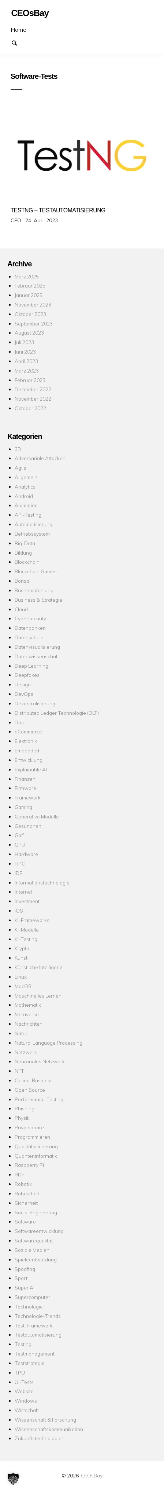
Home (18, 29)
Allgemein (26, 477)
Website (24, 1391)
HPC (20, 863)
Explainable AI (31, 769)
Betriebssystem (32, 534)
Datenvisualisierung (37, 647)
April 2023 (26, 361)
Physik (22, 1118)
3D (18, 449)
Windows (26, 1400)
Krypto (22, 948)
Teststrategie (30, 1363)
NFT (19, 1071)
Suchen (17, 42)
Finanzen (25, 779)
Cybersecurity (30, 618)
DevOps (24, 694)
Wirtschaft (27, 1410)
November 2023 (33, 304)
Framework (28, 797)
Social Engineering (36, 1212)
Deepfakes (27, 675)
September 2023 (34, 323)
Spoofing (25, 1269)
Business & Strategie (38, 600)
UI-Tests (24, 1382)
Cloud (21, 609)
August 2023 (29, 332)
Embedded (27, 750)
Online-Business (34, 1080)
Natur (21, 1033)
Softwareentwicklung (39, 1231)
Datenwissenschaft (37, 656)
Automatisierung (33, 524)
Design (23, 684)
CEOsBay (91, 1475)
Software (25, 1221)
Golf (19, 835)
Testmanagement (35, 1353)
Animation (26, 505)
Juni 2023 (25, 351)
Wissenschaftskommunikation (49, 1429)
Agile (20, 467)
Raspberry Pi (29, 1165)
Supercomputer (32, 1297)
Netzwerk (26, 1052)
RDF (19, 1174)
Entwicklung (28, 760)
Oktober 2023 (30, 314)
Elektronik (26, 741)
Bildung (23, 553)
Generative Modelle (37, 816)
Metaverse (27, 1014)
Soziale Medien (32, 1250)
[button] (13, 1479)
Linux (21, 977)
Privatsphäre (29, 1127)
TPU (20, 1372)
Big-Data (25, 543)
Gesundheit (28, 826)
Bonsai (22, 581)
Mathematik (28, 1005)
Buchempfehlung (34, 590)
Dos (19, 722)
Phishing (24, 1108)
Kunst (21, 958)
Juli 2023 (24, 342)
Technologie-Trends (38, 1316)
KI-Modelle (27, 929)
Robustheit (27, 1193)
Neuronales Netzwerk (40, 1061)
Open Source (30, 1090)
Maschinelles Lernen (38, 995)
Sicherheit (26, 1203)
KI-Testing (26, 939)
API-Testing (28, 515)
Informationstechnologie (42, 882)
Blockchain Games (36, 571)
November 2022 (33, 399)
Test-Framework (34, 1325)
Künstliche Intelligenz (38, 967)
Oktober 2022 (30, 408)
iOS (19, 910)
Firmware (25, 788)
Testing (23, 1344)
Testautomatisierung (38, 1334)
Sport (21, 1278)
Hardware (26, 854)
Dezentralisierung (35, 703)
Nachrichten (28, 1024)
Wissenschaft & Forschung (45, 1419)
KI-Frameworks (32, 920)
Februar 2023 (30, 380)
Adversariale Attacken (40, 458)
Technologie (29, 1306)
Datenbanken (30, 628)
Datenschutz (29, 637)
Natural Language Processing (48, 1043)
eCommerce (28, 731)
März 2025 (27, 276)
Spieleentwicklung (36, 1259)
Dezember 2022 (33, 389)
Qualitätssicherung (36, 1146)
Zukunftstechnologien (39, 1438)
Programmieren (32, 1137)
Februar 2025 (30, 285)
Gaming (23, 807)
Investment (27, 901)
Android (24, 496)
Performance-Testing (39, 1099)
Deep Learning (31, 666)
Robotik (23, 1184)
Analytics (25, 486)
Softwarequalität (34, 1240)
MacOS (23, 986)
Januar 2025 (28, 295)
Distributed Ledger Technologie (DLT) (57, 713)
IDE (18, 873)
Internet (23, 891)
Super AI (24, 1287)
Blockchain (27, 562)
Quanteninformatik (36, 1156)
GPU (20, 844)
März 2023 (27, 370)
